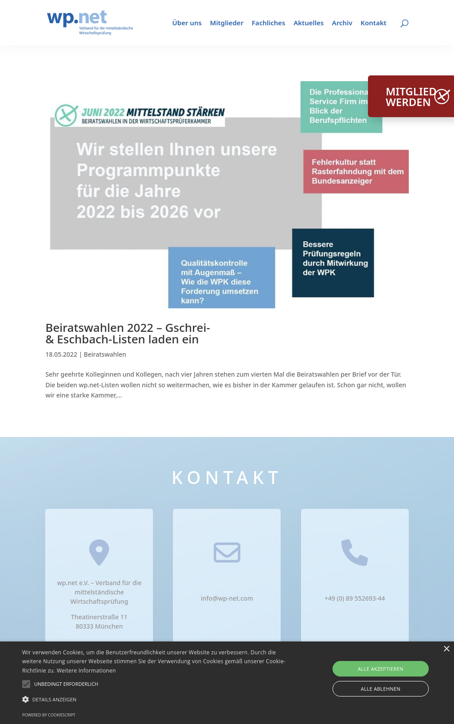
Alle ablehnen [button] (380, 688)
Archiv (342, 23)
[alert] (227, 682)
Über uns (187, 23)
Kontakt (373, 23)
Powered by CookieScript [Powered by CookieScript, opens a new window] (48, 715)
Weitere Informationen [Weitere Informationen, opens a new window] (86, 670)
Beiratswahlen (105, 354)
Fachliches (269, 23)
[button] (66, 684)
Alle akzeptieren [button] (380, 668)
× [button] (446, 649)
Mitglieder (227, 23)
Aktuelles (309, 23)
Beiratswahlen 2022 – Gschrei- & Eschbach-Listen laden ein (127, 333)
